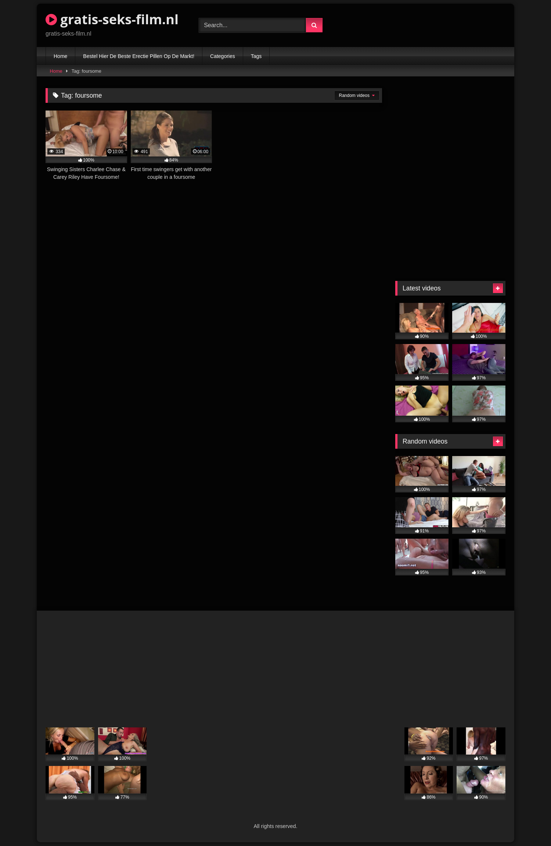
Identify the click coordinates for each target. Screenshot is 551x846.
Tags (256, 56)
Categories (222, 56)
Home (60, 56)
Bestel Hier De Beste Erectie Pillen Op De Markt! (138, 56)
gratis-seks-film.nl (112, 19)
